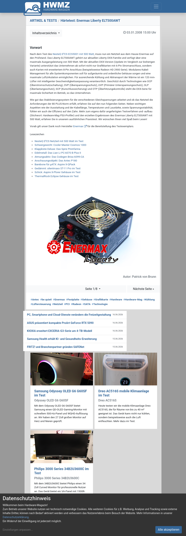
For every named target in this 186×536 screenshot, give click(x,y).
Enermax (78, 126)
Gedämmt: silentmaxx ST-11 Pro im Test (57, 168)
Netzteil (57, 304)
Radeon (76, 304)
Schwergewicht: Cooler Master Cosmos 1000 (60, 144)
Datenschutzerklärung (16, 517)
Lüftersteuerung (41, 304)
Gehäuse (86, 299)
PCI (67, 304)
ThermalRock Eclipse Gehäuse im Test (57, 176)
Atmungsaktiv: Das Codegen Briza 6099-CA (59, 156)
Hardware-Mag (132, 299)
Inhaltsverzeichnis (44, 33)
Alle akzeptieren (168, 529)
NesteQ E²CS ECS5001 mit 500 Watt (73, 53)
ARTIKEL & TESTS (43, 20)
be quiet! (46, 299)
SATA (87, 304)
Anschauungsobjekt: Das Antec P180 (56, 160)
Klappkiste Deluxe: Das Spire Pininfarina (57, 148)
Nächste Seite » (143, 289)
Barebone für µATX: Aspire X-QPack (55, 164)
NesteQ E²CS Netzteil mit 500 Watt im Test (59, 141)
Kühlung (149, 299)
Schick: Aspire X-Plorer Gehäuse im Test (57, 172)
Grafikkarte (101, 299)
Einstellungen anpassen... (18, 529)
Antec (35, 299)
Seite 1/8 (91, 289)
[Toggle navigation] (156, 6)
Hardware (115, 299)
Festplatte (72, 299)
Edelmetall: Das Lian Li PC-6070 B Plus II (58, 152)
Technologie (100, 304)
